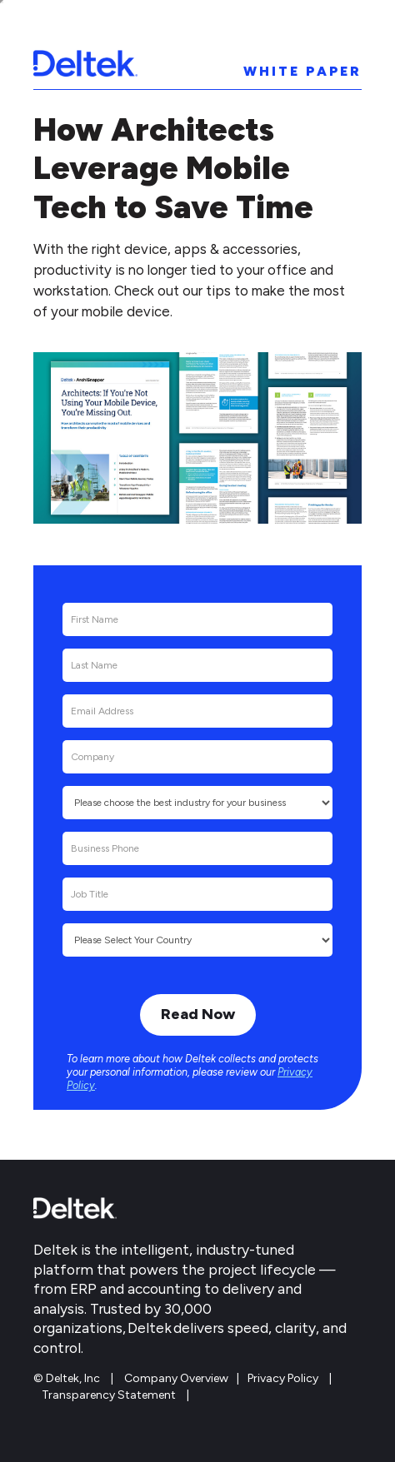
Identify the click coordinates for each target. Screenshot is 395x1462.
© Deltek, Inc (67, 1378)
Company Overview (176, 1378)
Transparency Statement (109, 1395)
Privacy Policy (283, 1378)
